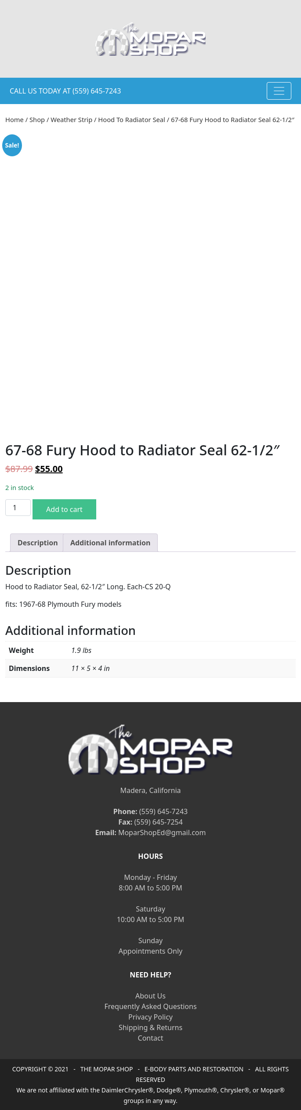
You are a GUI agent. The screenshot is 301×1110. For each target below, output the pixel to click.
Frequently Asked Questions (150, 1006)
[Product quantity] (18, 507)
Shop (37, 119)
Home (14, 119)
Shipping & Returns (150, 1027)
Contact (150, 1038)
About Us (150, 996)
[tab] (37, 542)
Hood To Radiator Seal (131, 119)
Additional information (110, 543)
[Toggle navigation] (279, 91)
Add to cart (64, 509)
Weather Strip (71, 119)
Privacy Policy (150, 1017)
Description (38, 543)
